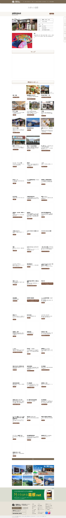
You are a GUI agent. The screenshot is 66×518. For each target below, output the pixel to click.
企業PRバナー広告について (49, 508)
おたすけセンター (40, 506)
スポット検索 (24, 1)
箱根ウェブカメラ (40, 508)
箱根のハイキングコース (41, 509)
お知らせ (33, 512)
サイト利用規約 (47, 509)
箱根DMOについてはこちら (19, 511)
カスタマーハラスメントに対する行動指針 (41, 513)
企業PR (53, 488)
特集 (32, 1)
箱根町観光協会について (48, 506)
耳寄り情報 (39, 1)
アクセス (47, 1)
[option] (22, 470)
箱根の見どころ (29, 1)
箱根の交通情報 (52, 1)
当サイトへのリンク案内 (48, 505)
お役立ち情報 (44, 1)
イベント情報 (36, 1)
